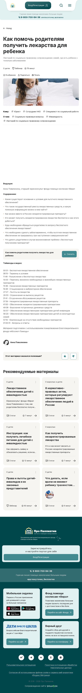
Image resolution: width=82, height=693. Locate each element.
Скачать (71, 254)
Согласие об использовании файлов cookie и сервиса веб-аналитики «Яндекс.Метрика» (41, 673)
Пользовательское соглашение (21, 665)
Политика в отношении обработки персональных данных (61, 666)
